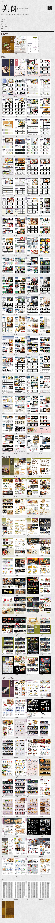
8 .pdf (15, 96)
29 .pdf (28, 195)
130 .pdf (41, 697)
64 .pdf (15, 374)
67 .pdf (3, 393)
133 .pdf (28, 717)
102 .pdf (41, 555)
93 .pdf (28, 516)
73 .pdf (28, 413)
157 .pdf (28, 836)
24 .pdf (15, 176)
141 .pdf (28, 757)
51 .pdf (3, 314)
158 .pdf (41, 836)
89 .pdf (28, 496)
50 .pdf (40, 294)
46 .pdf (40, 275)
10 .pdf (40, 96)
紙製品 (3, 21)
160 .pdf (16, 856)
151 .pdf (3, 816)
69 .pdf (28, 393)
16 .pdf (15, 136)
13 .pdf (28, 116)
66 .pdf (40, 374)
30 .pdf (40, 195)
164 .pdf (16, 876)
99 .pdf (3, 555)
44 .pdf (15, 275)
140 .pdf (16, 757)
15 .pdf (3, 136)
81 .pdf (28, 453)
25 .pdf (28, 176)
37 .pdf (28, 235)
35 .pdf (3, 235)
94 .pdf (40, 516)
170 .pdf (41, 899)
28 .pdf (15, 195)
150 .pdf (41, 796)
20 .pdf (15, 156)
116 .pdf (16, 635)
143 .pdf (3, 777)
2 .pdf (28, 53)
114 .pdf (41, 615)
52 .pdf (15, 314)
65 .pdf (28, 374)
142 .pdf (41, 757)
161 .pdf (28, 856)
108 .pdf (16, 595)
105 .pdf (28, 575)
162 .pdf (41, 856)
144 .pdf (16, 777)
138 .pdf (41, 737)
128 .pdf (16, 697)
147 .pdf (3, 796)
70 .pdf (40, 393)
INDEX (3, 19)
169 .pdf (28, 899)
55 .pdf (3, 334)
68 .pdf (15, 393)
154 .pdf (41, 816)
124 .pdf (16, 674)
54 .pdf (40, 314)
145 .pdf (28, 777)
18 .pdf (40, 136)
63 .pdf (3, 374)
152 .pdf (16, 816)
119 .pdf (3, 654)
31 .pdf (3, 215)
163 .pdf (3, 876)
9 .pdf (28, 96)
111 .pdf (3, 615)
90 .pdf (40, 496)
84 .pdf (15, 476)
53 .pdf (28, 314)
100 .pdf (16, 555)
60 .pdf (15, 354)
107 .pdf (3, 595)
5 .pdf (28, 76)
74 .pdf (40, 413)
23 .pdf (3, 176)
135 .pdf (3, 737)
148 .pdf (16, 796)
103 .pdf (3, 575)
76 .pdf (15, 433)
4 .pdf (15, 76)
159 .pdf (3, 856)
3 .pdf (3, 76)
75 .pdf (3, 433)
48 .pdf (15, 294)
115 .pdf (3, 635)
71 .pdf (3, 413)
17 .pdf (28, 136)
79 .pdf (3, 453)
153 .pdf (28, 816)
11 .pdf (3, 116)
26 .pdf (40, 176)
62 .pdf (40, 354)
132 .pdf (16, 717)
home (2, 1)
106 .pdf (41, 575)
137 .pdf (28, 737)
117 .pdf (28, 635)
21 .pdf (28, 156)
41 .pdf (28, 255)
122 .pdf (41, 654)
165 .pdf (28, 876)
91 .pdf (3, 516)
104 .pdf (16, 575)
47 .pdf (3, 294)
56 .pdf (15, 334)
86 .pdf (40, 476)
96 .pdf (15, 535)
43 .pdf (3, 275)
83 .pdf (3, 476)
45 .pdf (28, 275)
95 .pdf (3, 535)
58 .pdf (40, 334)
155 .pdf (3, 836)
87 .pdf (3, 496)
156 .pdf (16, 836)
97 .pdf (28, 535)
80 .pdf (15, 453)
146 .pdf (41, 777)
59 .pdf (3, 354)
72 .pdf (15, 413)
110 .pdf (41, 595)
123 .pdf (3, 674)
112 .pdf (16, 615)
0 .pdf (3, 53)
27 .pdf (3, 195)
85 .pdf (28, 476)
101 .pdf (28, 555)
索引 (2, 28)
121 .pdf (28, 654)
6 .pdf (40, 76)
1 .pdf (15, 53)
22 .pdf (40, 156)
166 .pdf (41, 876)
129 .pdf (28, 697)
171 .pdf (3, 919)
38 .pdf (40, 235)
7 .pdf (3, 96)
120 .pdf (16, 654)
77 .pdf (28, 433)
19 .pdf (3, 156)
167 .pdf (3, 899)
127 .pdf (3, 697)
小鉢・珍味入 (4, 26)
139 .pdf (3, 757)
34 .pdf (40, 215)
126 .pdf (41, 674)
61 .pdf (28, 354)
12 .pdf (15, 116)
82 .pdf (40, 453)
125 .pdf (28, 674)
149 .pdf (28, 796)
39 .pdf (3, 255)
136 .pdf (16, 737)
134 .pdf (41, 717)
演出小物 (3, 24)
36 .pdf (15, 235)
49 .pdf (28, 294)
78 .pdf (40, 433)
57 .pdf (28, 334)
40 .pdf (15, 255)
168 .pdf (16, 899)
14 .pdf (40, 116)
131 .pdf (3, 717)
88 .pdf (15, 496)
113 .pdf (28, 615)
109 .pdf (28, 595)
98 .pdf (40, 535)
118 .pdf (41, 635)
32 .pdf (15, 215)
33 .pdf (28, 215)
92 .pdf (15, 516)
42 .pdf (40, 255)
